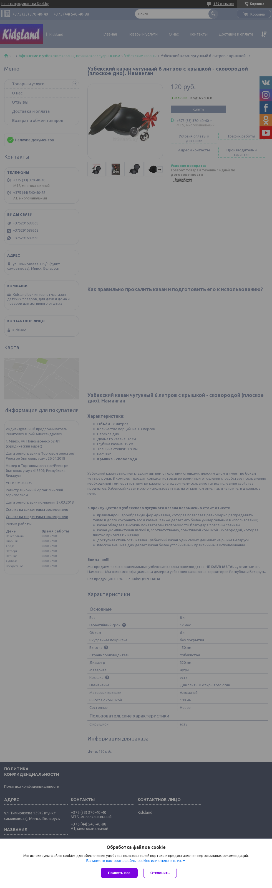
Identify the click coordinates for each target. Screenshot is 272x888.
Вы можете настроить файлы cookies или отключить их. (134, 861)
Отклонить (160, 873)
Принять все (119, 873)
